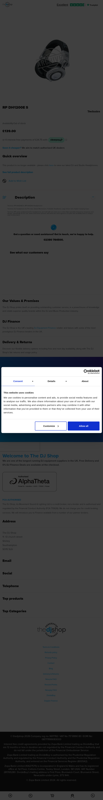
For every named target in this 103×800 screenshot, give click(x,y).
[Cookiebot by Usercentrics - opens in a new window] (85, 371)
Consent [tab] (18, 381)
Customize (51, 426)
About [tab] (85, 381)
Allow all (83, 426)
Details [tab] (51, 381)
